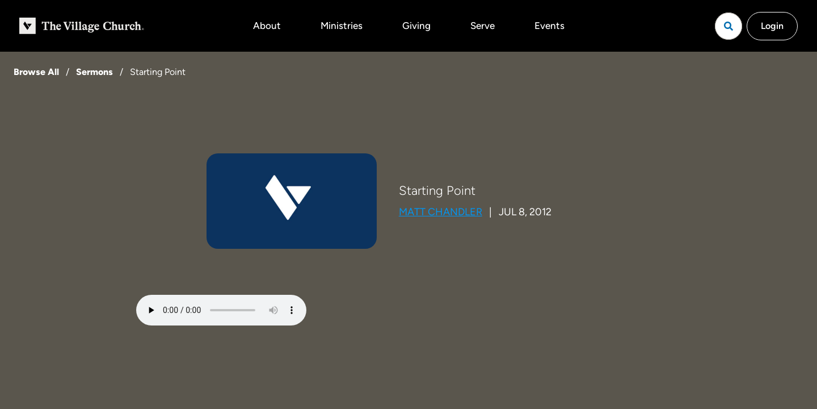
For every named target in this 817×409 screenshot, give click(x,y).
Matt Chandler (440, 212)
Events (549, 25)
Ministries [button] (342, 25)
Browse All (36, 71)
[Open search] (728, 26)
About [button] (267, 25)
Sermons (94, 71)
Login (772, 25)
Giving (416, 25)
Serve (482, 25)
